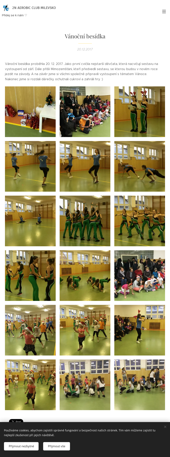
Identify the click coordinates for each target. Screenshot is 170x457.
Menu (164, 11)
